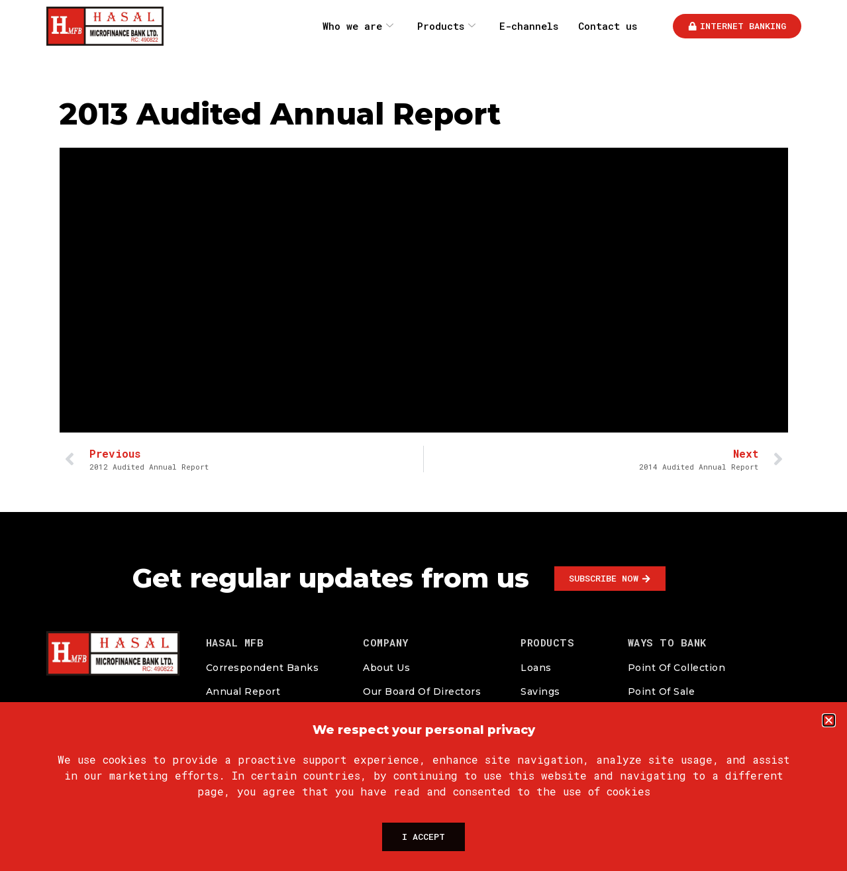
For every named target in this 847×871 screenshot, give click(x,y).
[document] (423, 435)
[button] (829, 713)
